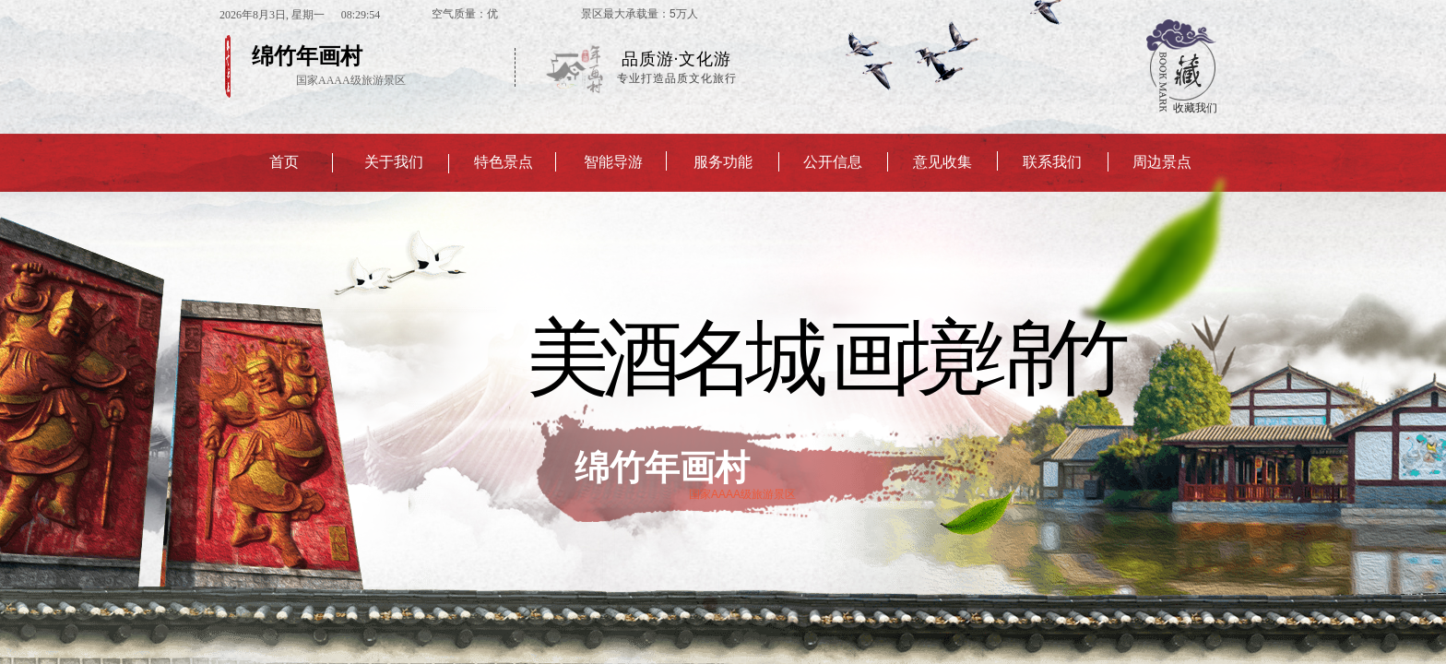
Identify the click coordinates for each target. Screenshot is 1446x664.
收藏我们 (1195, 107)
